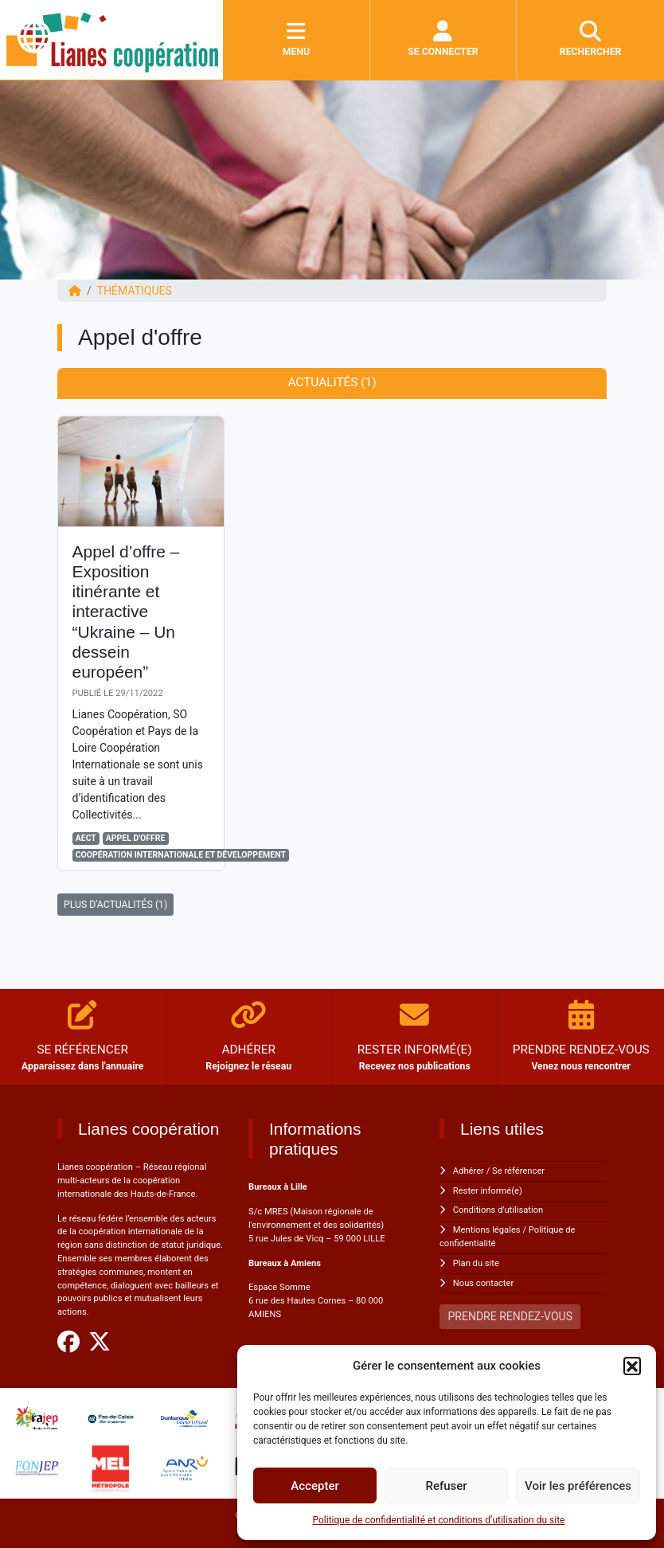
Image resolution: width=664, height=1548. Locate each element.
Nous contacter (483, 1283)
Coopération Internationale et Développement (181, 855)
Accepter (314, 1486)
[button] (632, 1366)
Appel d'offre (136, 838)
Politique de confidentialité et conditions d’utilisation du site (439, 1520)
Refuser (446, 1486)
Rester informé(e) (487, 1191)
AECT (86, 838)
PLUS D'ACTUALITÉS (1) (115, 904)
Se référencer (518, 1171)
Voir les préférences (578, 1486)
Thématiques (134, 290)
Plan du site (476, 1263)
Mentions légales (487, 1230)
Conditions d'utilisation (498, 1210)
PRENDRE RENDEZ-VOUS (510, 1316)
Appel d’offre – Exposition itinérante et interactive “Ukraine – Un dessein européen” (126, 611)
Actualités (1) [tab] (331, 382)
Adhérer (468, 1171)
